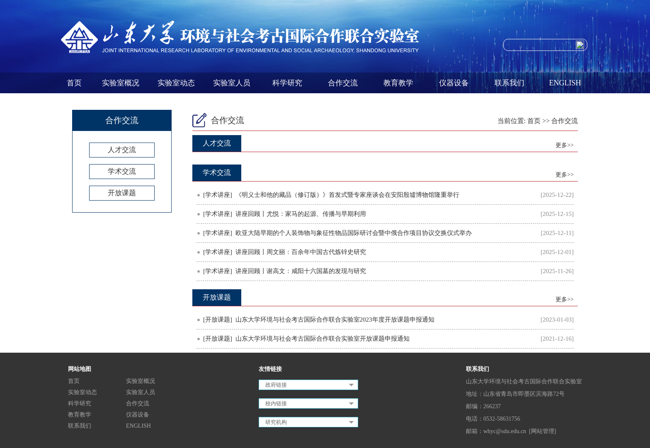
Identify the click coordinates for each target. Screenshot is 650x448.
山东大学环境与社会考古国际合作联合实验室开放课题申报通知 (322, 338)
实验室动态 (176, 83)
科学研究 (287, 83)
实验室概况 (120, 83)
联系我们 (509, 83)
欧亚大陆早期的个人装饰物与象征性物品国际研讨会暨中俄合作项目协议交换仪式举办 (353, 233)
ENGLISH (565, 83)
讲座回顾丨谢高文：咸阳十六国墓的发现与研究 (300, 271)
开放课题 (122, 193)
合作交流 (343, 83)
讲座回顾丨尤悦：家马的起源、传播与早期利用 (300, 214)
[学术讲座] (217, 194)
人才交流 (122, 150)
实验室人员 (231, 83)
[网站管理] (542, 431)
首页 (74, 83)
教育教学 (398, 83)
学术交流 (122, 171)
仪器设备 (454, 83)
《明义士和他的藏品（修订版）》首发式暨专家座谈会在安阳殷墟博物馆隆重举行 (347, 194)
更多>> (564, 145)
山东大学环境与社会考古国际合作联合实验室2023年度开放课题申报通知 (334, 319)
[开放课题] (217, 319)
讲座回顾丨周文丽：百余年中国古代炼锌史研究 (300, 252)
